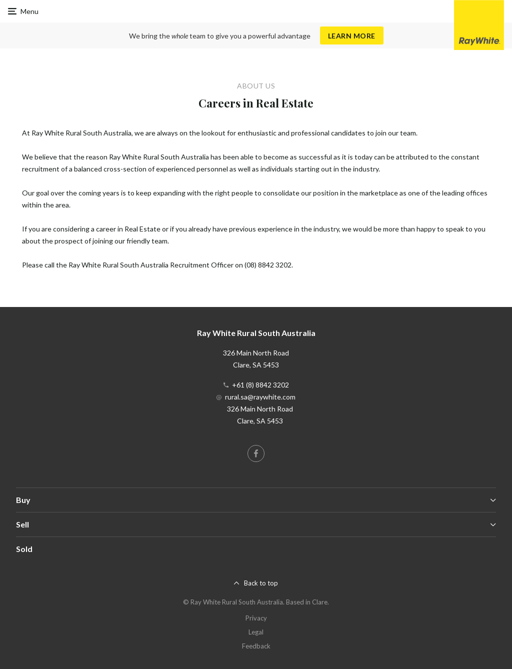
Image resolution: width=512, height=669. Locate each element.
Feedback (256, 646)
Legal (256, 632)
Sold (24, 549)
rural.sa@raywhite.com (260, 396)
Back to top (261, 583)
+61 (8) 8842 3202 (260, 384)
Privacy (256, 618)
